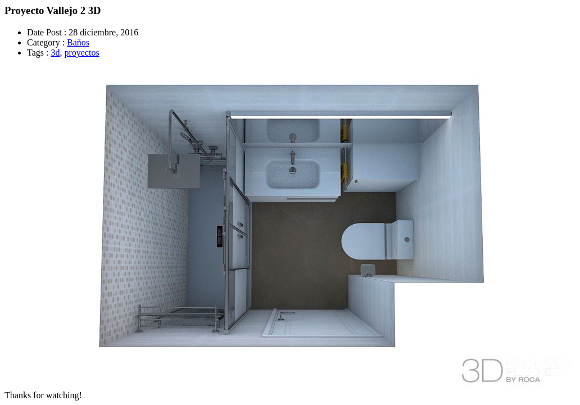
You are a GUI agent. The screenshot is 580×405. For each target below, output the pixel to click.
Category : (46, 42)
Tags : (37, 52)
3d (55, 52)
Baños (78, 42)
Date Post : (46, 32)
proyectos (81, 52)
